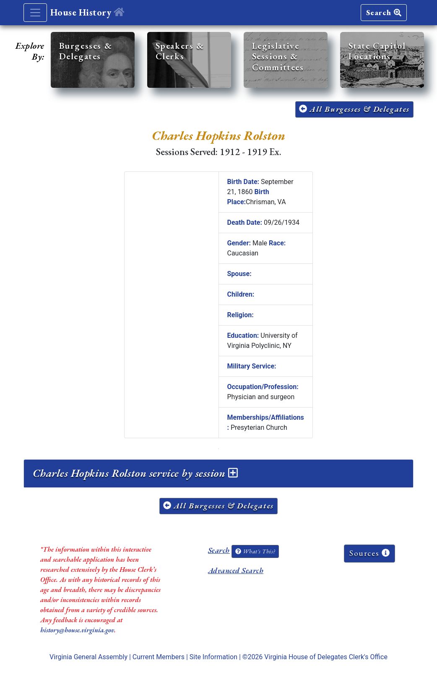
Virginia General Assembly (88, 657)
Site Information (213, 657)
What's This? (255, 551)
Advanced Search (235, 570)
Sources (369, 553)
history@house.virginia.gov (77, 630)
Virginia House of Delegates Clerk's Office (326, 657)
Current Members (159, 657)
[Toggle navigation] (35, 12)
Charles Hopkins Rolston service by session (135, 473)
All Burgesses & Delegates (354, 109)
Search (383, 12)
